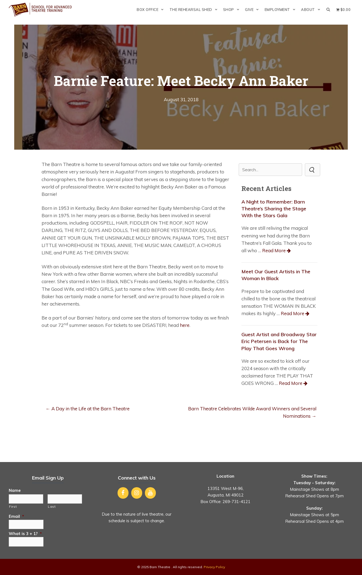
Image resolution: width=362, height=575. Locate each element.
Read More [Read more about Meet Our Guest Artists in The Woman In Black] (292, 313)
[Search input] (270, 169)
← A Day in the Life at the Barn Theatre (88, 408)
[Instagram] (136, 493)
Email (16, 516)
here (184, 325)
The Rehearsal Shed (195, 9)
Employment (281, 9)
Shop (232, 9)
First (13, 506)
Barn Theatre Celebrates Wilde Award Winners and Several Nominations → (252, 412)
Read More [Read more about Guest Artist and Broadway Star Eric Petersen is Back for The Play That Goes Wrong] (290, 383)
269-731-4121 (236, 501)
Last (52, 506)
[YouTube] (150, 493)
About (312, 9)
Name (15, 490)
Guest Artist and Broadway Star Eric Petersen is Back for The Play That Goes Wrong (279, 341)
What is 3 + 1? (25, 533)
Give (253, 9)
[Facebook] (123, 493)
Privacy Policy (214, 567)
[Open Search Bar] (328, 9)
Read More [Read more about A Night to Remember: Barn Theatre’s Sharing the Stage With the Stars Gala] (274, 250)
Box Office (152, 9)
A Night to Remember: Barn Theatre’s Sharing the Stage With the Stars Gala (273, 209)
